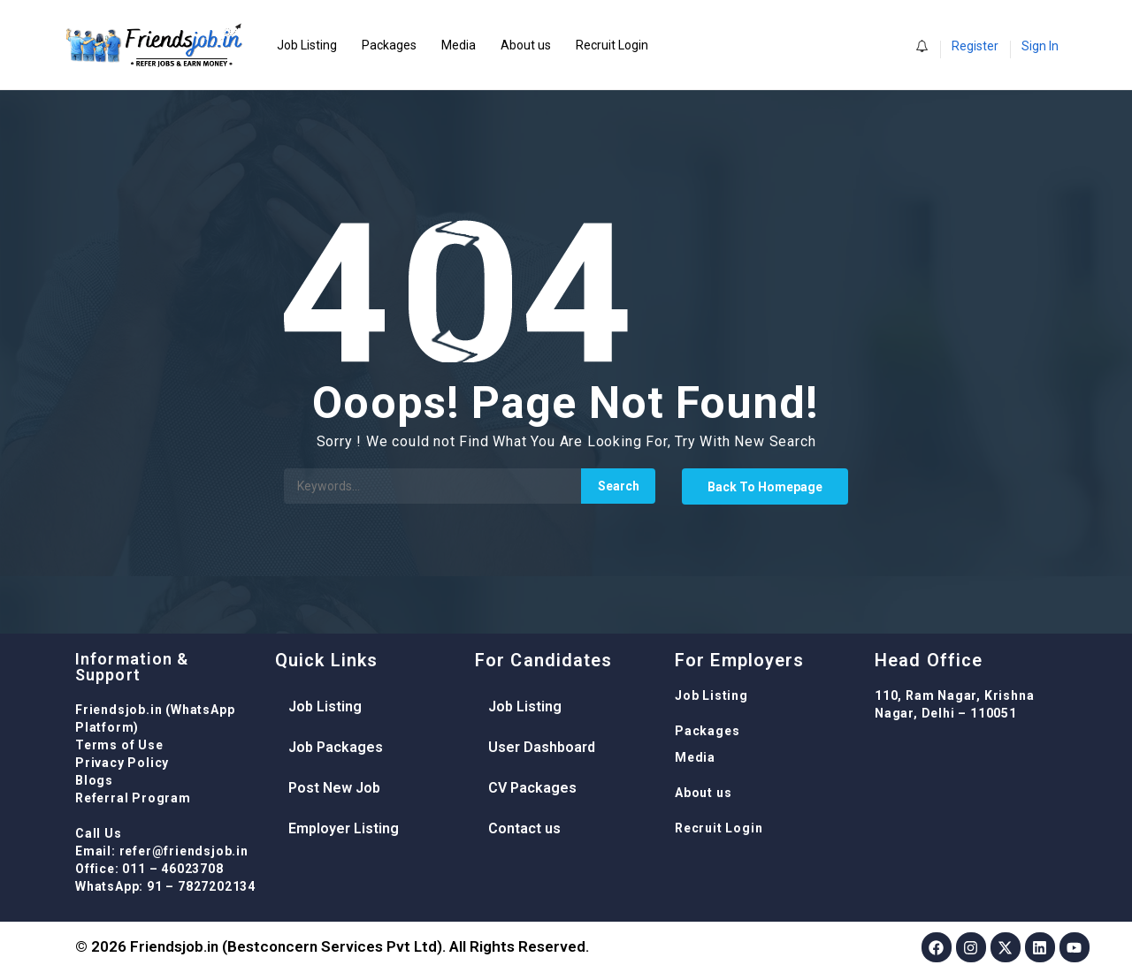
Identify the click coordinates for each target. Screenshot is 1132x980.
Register (975, 46)
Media (458, 45)
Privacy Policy (122, 763)
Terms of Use (119, 745)
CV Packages (532, 787)
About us (526, 45)
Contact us (524, 828)
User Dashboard (541, 747)
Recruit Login (612, 45)
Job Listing (307, 45)
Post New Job (334, 787)
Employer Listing (343, 828)
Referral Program (133, 798)
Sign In (1040, 46)
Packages (389, 45)
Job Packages (335, 747)
